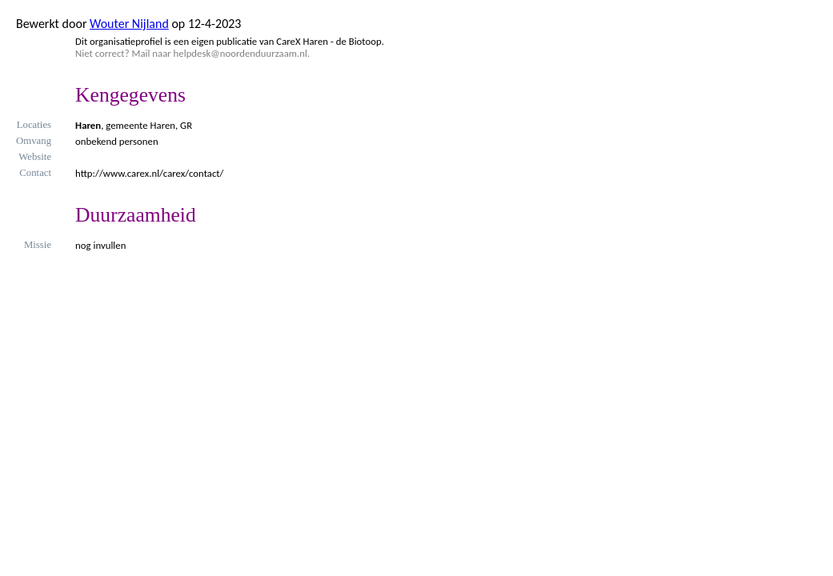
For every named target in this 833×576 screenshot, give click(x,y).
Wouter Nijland (129, 23)
